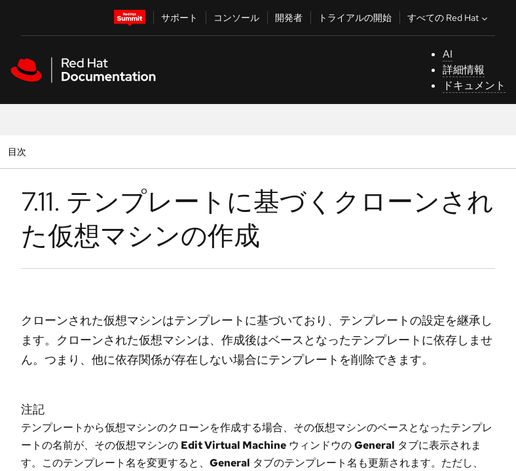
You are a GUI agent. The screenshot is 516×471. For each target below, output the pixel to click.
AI (447, 54)
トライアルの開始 (355, 18)
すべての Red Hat (448, 18)
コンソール (236, 18)
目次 (18, 151)
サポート (179, 18)
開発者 (289, 18)
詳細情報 (464, 70)
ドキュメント (474, 85)
